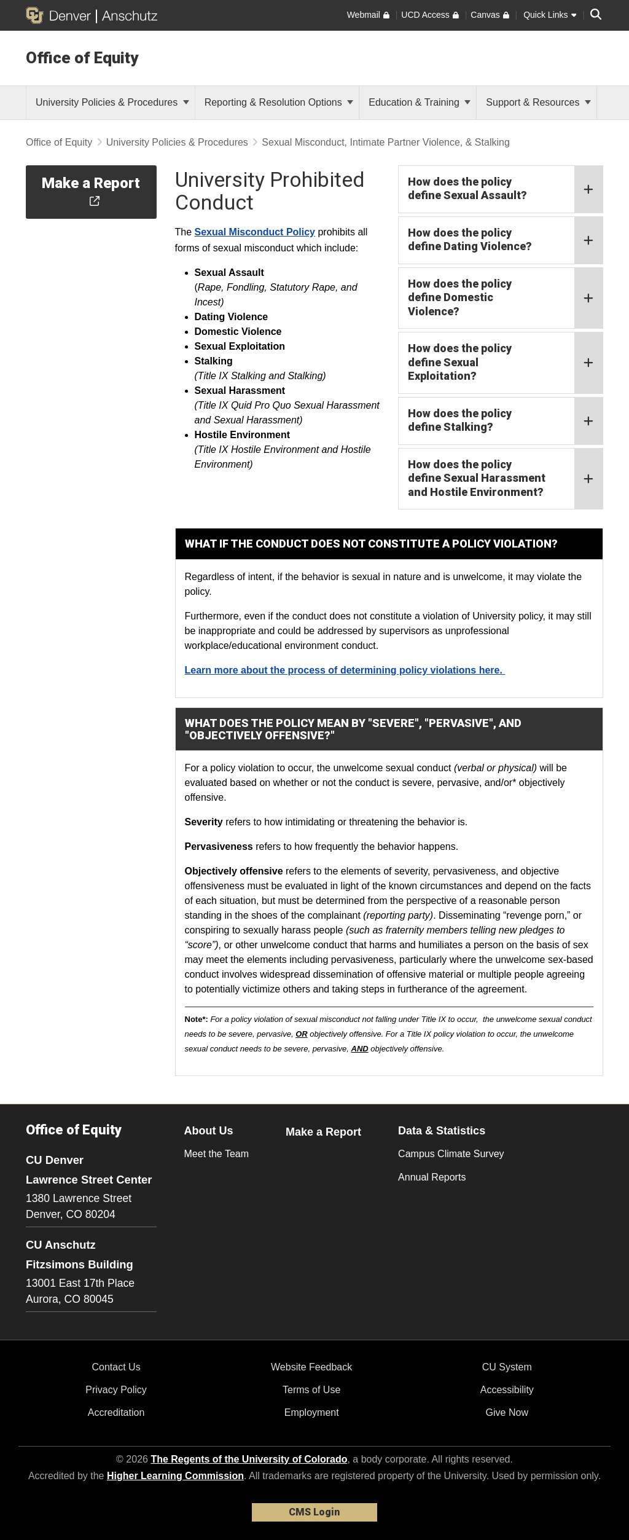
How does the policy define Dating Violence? (505, 240)
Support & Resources (538, 102)
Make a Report (323, 1132)
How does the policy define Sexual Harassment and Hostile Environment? (505, 479)
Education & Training (420, 102)
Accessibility (507, 1390)
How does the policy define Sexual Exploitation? (505, 362)
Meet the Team (216, 1154)
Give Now (507, 1412)
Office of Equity (82, 58)
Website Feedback (311, 1367)
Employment (311, 1412)
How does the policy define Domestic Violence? (505, 298)
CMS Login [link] (314, 1512)
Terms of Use (311, 1390)
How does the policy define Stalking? (505, 421)
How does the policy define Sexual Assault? (505, 189)
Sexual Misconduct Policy (255, 232)
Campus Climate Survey (451, 1154)
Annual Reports (432, 1177)
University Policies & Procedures (112, 102)
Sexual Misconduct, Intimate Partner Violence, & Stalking (385, 142)
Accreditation (116, 1412)
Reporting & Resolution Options (279, 102)
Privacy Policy (116, 1390)
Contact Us (116, 1367)
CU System (507, 1367)
